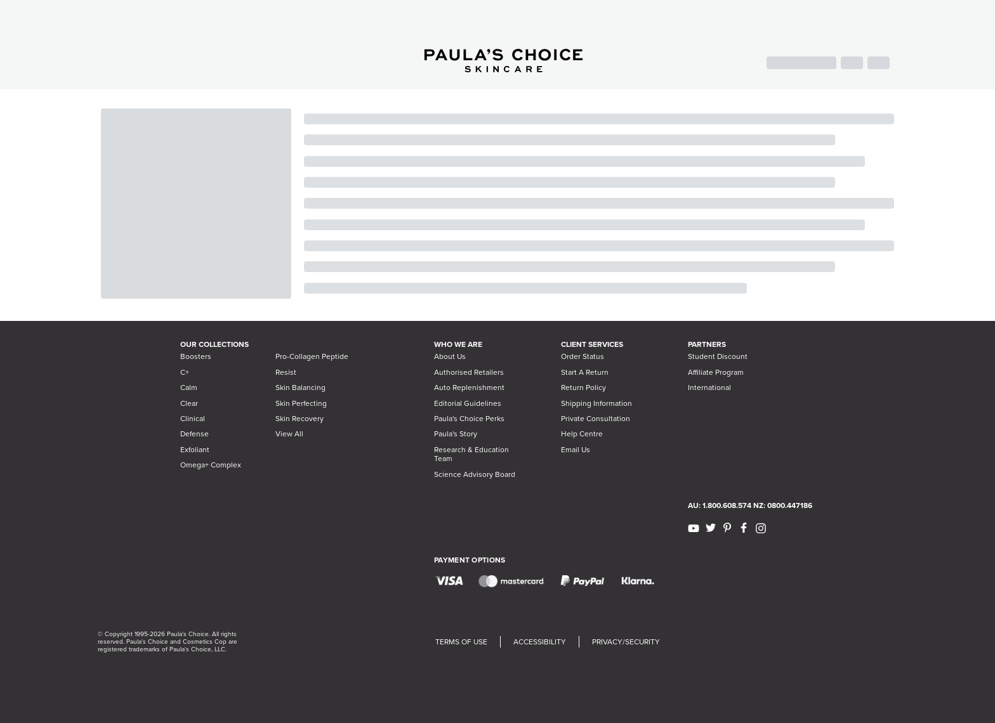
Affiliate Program (716, 372)
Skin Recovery (299, 418)
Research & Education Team (471, 454)
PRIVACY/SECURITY (626, 642)
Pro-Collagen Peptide (311, 356)
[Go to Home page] (503, 69)
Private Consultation (595, 418)
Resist (285, 372)
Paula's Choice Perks (469, 418)
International (709, 387)
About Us (450, 356)
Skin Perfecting (301, 403)
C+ (184, 372)
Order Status (582, 356)
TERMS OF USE (461, 642)
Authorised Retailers (469, 372)
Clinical (192, 418)
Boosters (195, 356)
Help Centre (582, 434)
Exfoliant (194, 449)
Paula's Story (455, 434)
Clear (189, 403)
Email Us (575, 449)
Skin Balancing (300, 387)
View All (289, 434)
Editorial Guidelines (467, 403)
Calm (188, 387)
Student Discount (718, 356)
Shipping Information (596, 403)
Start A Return (585, 372)
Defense (194, 434)
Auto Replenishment (469, 387)
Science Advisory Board (474, 474)
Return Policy (583, 387)
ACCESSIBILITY (539, 642)
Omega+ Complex (210, 465)
